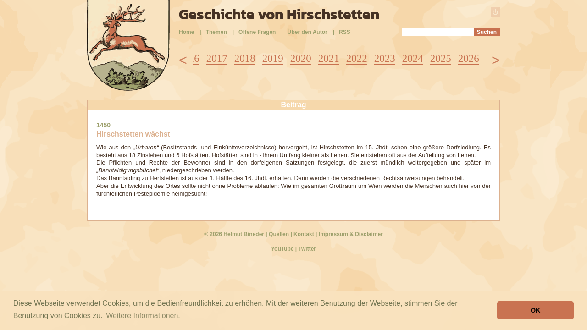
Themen (216, 32)
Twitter (307, 249)
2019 (272, 58)
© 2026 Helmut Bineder (234, 234)
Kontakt (304, 234)
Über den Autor (307, 32)
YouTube (282, 249)
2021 (328, 58)
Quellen (279, 234)
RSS (344, 32)
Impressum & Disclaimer (351, 234)
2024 (412, 58)
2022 (356, 58)
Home (186, 32)
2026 (468, 58)
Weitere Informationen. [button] (143, 315)
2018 (244, 58)
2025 (440, 58)
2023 (384, 58)
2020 (300, 58)
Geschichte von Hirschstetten (279, 14)
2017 (216, 58)
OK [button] (536, 310)
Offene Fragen (257, 32)
